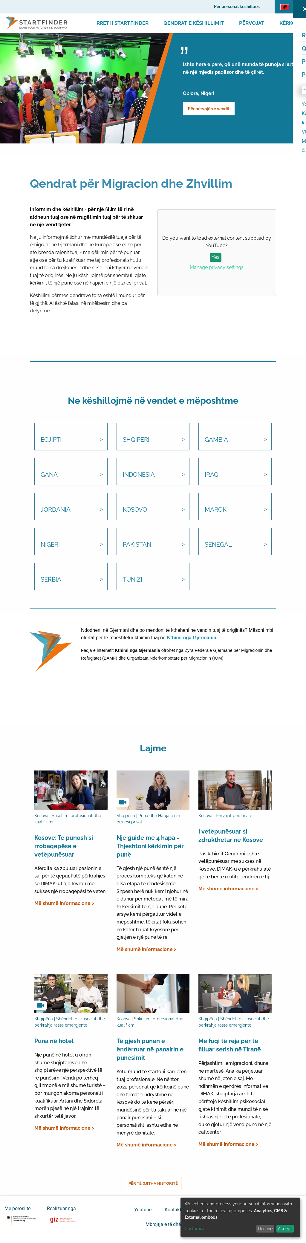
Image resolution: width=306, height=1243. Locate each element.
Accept (285, 1228)
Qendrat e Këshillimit (193, 23)
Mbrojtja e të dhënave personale (179, 1224)
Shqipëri (136, 439)
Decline (265, 1228)
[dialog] (240, 1217)
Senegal (218, 544)
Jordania (56, 509)
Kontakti (173, 1209)
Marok (216, 509)
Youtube (143, 1209)
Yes (215, 257)
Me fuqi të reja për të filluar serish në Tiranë (229, 1045)
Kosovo (135, 509)
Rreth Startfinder (123, 23)
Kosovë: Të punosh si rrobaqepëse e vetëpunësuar (63, 846)
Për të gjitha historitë (153, 1183)
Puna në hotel (54, 1041)
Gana (49, 474)
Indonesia (139, 474)
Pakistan (137, 544)
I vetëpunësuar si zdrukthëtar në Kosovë (230, 835)
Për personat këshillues (237, 6)
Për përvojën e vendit (209, 108)
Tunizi (132, 579)
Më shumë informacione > (64, 903)
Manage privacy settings (217, 267)
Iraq (211, 474)
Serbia (51, 579)
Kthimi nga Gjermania (191, 637)
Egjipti (51, 439)
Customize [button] (195, 1228)
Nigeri (50, 544)
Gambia (216, 439)
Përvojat (251, 23)
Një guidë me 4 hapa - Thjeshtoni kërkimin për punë (150, 846)
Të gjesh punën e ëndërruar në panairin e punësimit (150, 1049)
